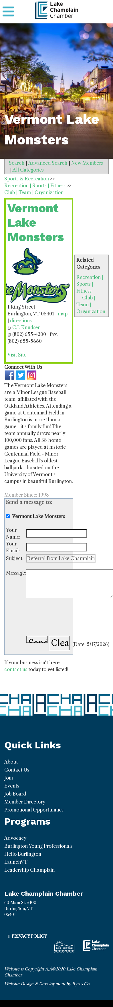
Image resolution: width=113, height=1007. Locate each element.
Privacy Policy (29, 936)
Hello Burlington (22, 854)
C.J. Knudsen (26, 327)
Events (11, 786)
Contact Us (16, 770)
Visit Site (16, 355)
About (11, 762)
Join (8, 778)
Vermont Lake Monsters (35, 222)
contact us (15, 669)
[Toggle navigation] (8, 12)
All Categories (28, 170)
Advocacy (15, 838)
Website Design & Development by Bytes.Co (47, 983)
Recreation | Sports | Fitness (89, 284)
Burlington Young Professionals (38, 846)
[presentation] (69, 618)
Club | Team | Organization (90, 304)
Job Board (15, 794)
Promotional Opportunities (34, 810)
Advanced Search (48, 163)
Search (17, 163)
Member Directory (24, 802)
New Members (87, 163)
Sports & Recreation (26, 179)
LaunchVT (15, 862)
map (63, 314)
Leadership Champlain (29, 870)
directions (21, 320)
